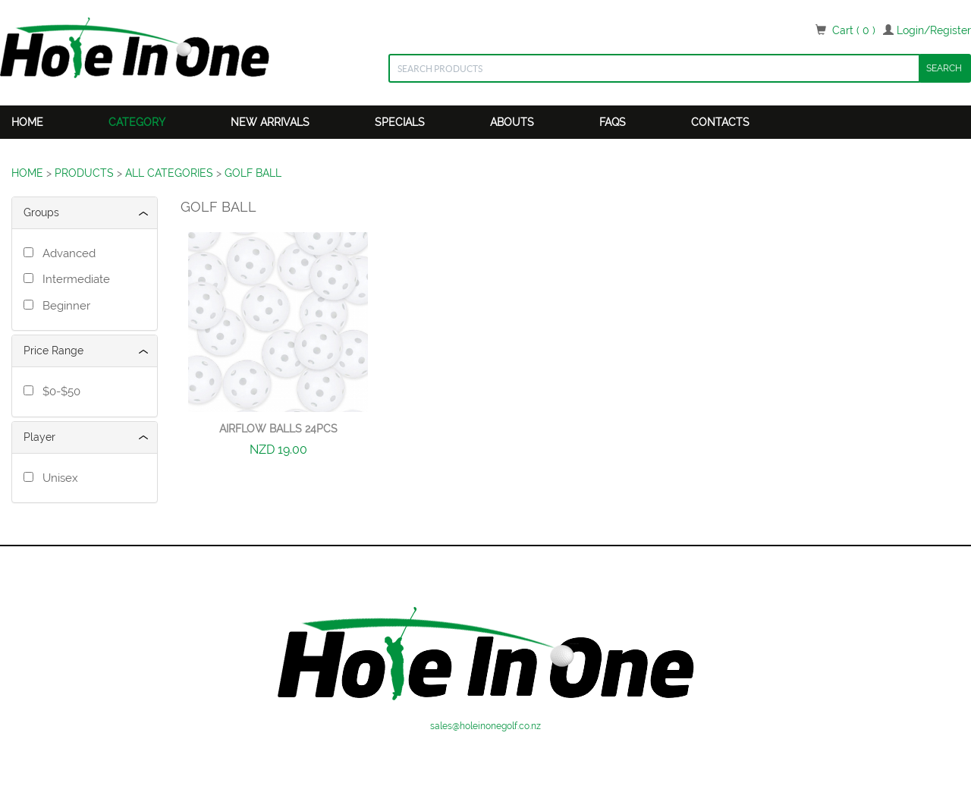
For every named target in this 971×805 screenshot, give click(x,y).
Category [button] (136, 122)
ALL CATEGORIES (169, 173)
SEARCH (944, 68)
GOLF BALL (253, 173)
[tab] (84, 212)
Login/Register (934, 30)
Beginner (63, 306)
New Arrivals (270, 122)
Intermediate (73, 279)
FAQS (612, 122)
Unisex (57, 478)
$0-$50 (58, 391)
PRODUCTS (84, 173)
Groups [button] (41, 212)
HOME (27, 173)
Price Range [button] (53, 350)
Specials (400, 122)
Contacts (720, 122)
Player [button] (39, 437)
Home (27, 122)
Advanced (66, 253)
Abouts (512, 122)
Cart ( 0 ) (853, 30)
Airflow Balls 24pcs (278, 429)
